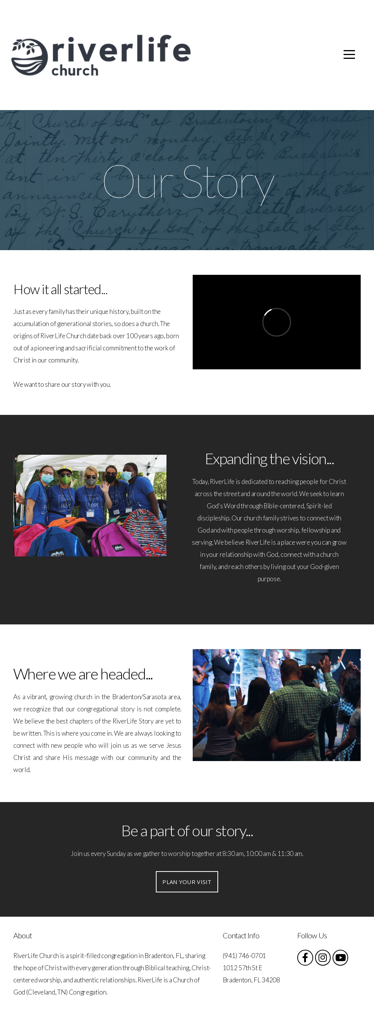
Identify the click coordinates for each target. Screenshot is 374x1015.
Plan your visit (187, 882)
